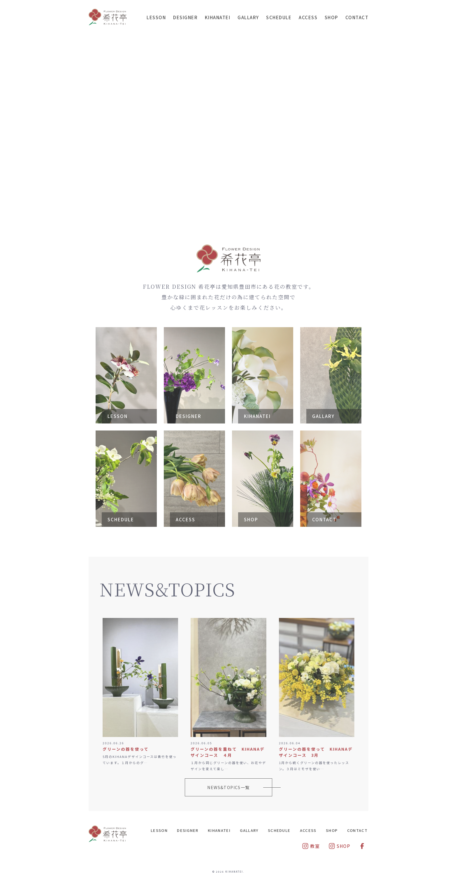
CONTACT (357, 17)
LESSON (156, 17)
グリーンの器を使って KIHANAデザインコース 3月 (316, 752)
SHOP (331, 17)
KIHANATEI (218, 17)
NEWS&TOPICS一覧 (228, 787)
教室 (311, 846)
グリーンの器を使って (126, 749)
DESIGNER (185, 17)
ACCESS (308, 17)
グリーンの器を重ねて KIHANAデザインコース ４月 (228, 752)
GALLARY (248, 17)
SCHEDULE (278, 17)
